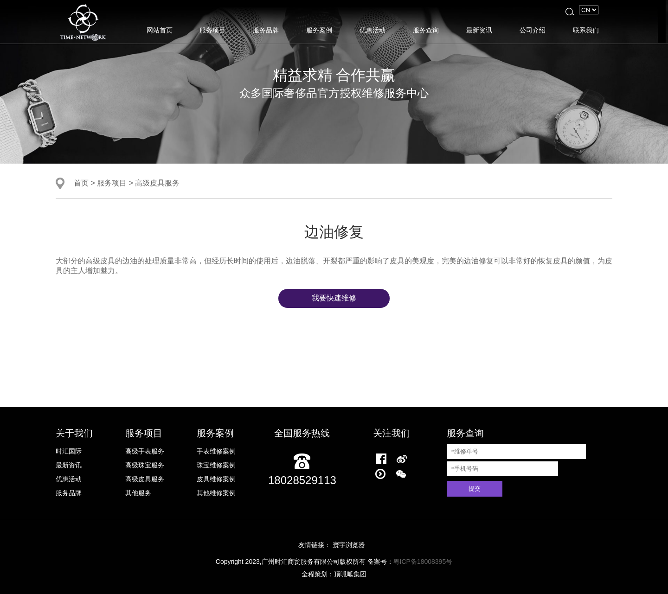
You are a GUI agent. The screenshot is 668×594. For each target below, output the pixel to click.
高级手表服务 (144, 451)
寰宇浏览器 (349, 545)
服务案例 (319, 30)
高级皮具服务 (157, 182)
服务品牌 (266, 30)
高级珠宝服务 (144, 465)
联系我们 (586, 30)
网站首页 (160, 30)
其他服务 (138, 493)
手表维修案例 (216, 451)
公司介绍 (533, 30)
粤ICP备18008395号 (423, 561)
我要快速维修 (334, 298)
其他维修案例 (216, 493)
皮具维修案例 (216, 479)
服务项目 (212, 30)
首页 (81, 182)
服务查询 (426, 30)
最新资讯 (479, 30)
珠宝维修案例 (216, 465)
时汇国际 (69, 451)
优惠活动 (372, 30)
